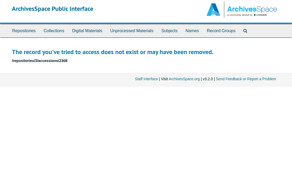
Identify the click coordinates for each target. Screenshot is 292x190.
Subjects (169, 30)
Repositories (24, 30)
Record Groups (221, 30)
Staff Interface (146, 79)
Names (192, 30)
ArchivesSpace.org (184, 79)
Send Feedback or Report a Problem (246, 79)
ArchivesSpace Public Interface (52, 8)
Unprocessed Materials (132, 30)
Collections (54, 30)
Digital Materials (87, 30)
